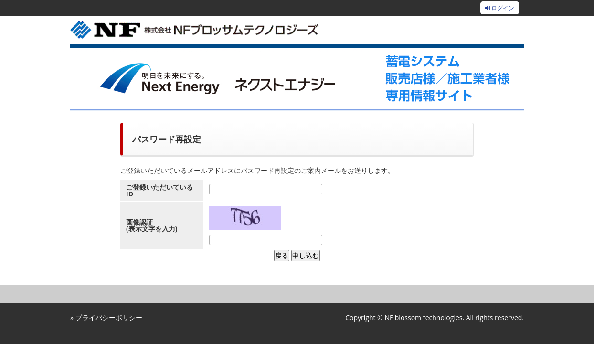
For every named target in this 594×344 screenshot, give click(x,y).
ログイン (499, 8)
